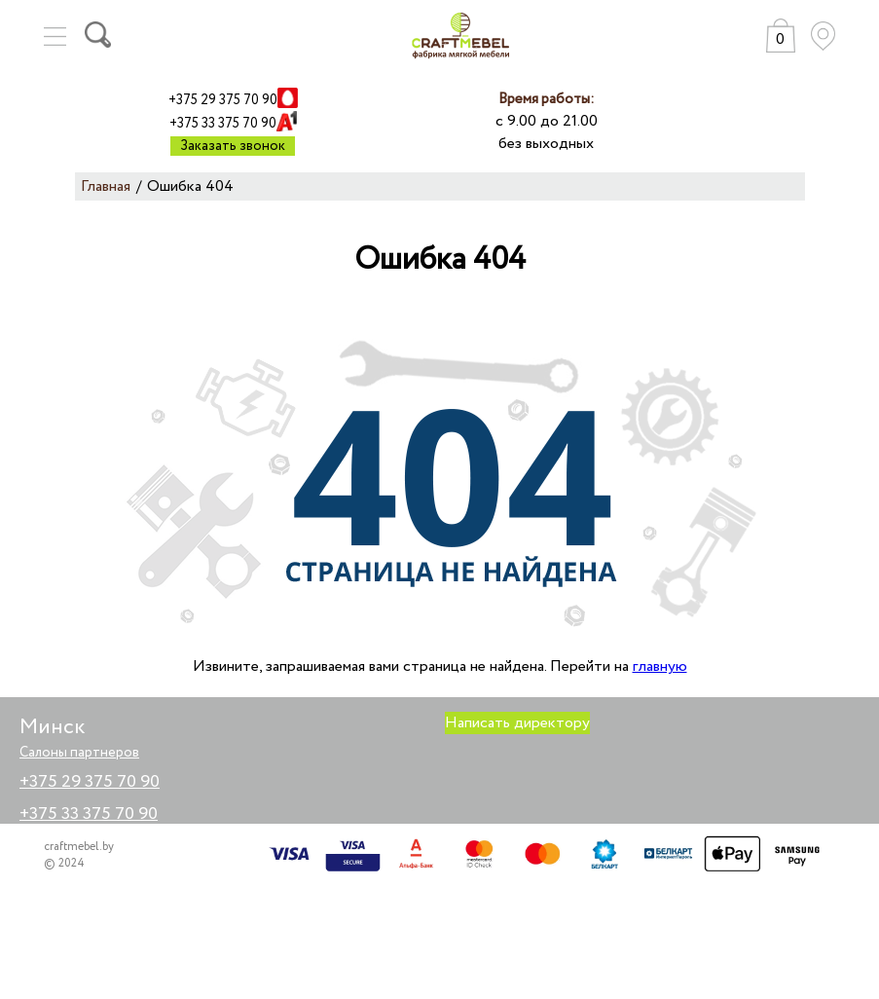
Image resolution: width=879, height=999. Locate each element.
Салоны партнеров (79, 752)
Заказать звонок (232, 146)
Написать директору (517, 723)
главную (660, 666)
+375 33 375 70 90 (222, 123)
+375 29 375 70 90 (222, 100)
